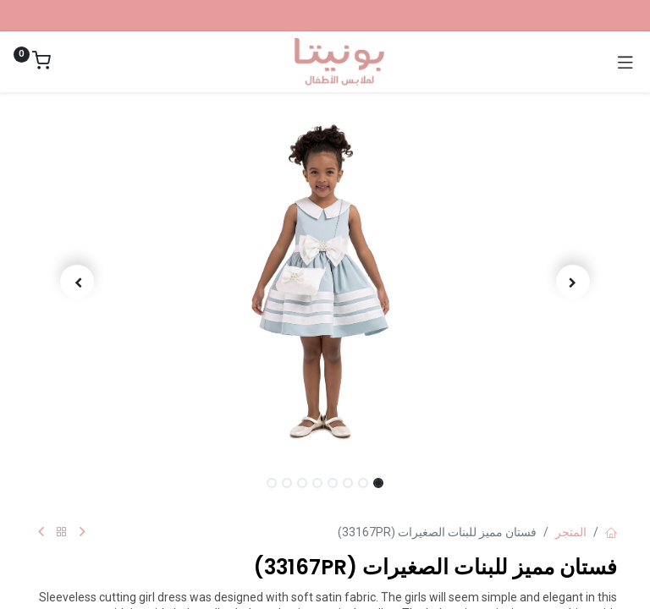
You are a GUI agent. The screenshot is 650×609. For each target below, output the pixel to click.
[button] (574, 281)
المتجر (571, 532)
